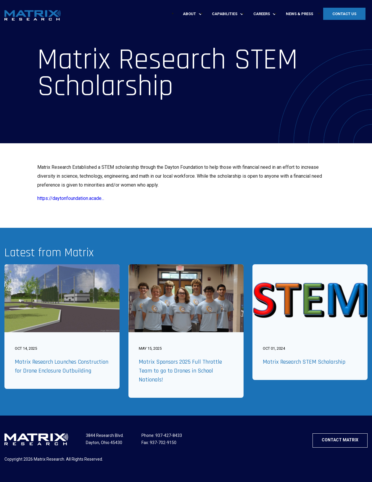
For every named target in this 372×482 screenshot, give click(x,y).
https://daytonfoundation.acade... (70, 198)
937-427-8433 (168, 435)
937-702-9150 (163, 442)
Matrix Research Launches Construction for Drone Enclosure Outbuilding (61, 366)
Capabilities (224, 14)
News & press (299, 14)
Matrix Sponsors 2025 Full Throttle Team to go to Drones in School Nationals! (180, 371)
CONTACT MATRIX (340, 440)
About (189, 14)
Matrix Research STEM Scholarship (304, 362)
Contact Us (344, 14)
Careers (261, 14)
